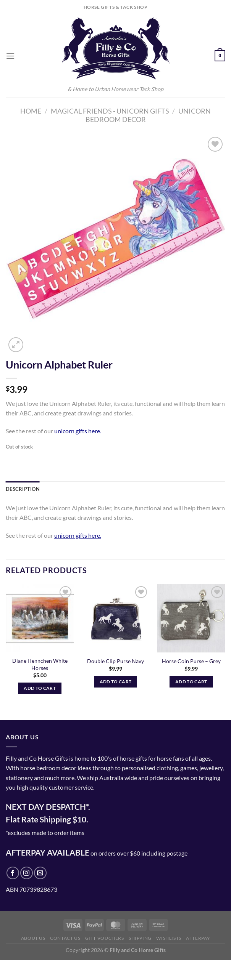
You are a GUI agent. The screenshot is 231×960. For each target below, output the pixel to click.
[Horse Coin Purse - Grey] (191, 618)
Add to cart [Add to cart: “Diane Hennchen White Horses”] (40, 688)
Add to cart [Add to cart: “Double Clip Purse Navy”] (116, 681)
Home (30, 111)
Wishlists (168, 938)
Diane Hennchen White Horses (40, 664)
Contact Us (65, 938)
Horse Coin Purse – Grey (191, 661)
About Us (33, 938)
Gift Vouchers (104, 938)
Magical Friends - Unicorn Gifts (110, 111)
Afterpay (198, 938)
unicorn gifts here (77, 430)
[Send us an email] (40, 873)
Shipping (140, 938)
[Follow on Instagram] (26, 873)
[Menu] (10, 55)
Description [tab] (23, 489)
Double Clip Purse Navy (115, 661)
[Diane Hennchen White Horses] (40, 618)
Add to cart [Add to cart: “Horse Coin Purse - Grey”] (191, 681)
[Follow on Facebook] (12, 873)
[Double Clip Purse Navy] (115, 618)
